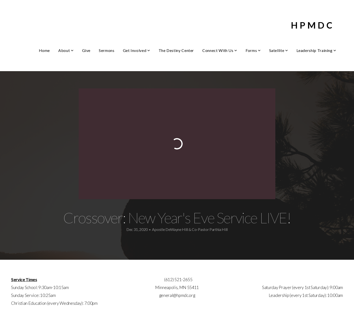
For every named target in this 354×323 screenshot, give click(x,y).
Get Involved (136, 50)
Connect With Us (219, 50)
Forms (253, 50)
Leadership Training (316, 50)
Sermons (106, 50)
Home (44, 50)
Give (86, 50)
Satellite (278, 50)
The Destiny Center (176, 50)
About (66, 50)
